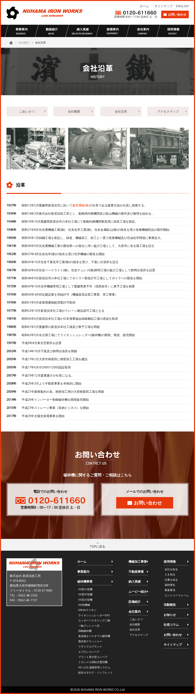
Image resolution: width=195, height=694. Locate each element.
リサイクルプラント (90, 646)
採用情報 (170, 561)
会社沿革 (121, 111)
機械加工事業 (138, 561)
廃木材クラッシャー (90, 641)
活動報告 (170, 605)
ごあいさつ (27, 111)
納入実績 (135, 581)
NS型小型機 (85, 589)
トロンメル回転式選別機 (92, 662)
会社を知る (171, 569)
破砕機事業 (84, 581)
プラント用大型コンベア (92, 657)
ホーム (144, 6)
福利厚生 (170, 585)
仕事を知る (171, 579)
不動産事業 (136, 571)
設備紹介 (135, 602)
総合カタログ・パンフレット (95, 672)
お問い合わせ (177, 14)
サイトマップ (163, 6)
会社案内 (24, 42)
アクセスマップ (168, 111)
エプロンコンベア (88, 652)
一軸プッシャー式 (88, 625)
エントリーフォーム (177, 595)
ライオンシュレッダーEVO (94, 615)
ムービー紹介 (138, 591)
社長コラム (171, 625)
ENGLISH (182, 6)
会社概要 (74, 111)
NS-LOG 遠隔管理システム (94, 667)
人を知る (170, 574)
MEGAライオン (87, 610)
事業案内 (83, 571)
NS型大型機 (85, 599)
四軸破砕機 (85, 631)
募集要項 (170, 590)
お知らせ (170, 615)
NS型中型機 (85, 594)
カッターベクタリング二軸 (94, 620)
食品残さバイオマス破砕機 (94, 636)
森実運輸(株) (80, 205)
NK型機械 (84, 605)
